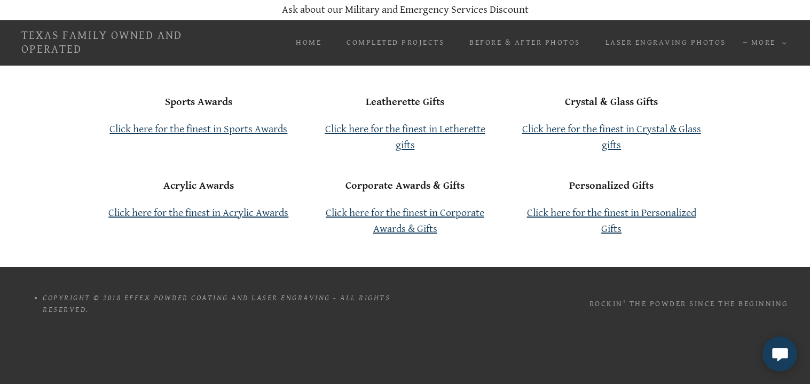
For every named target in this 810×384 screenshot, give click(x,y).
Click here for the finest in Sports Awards (198, 129)
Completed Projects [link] (395, 42)
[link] (127, 50)
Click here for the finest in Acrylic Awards (198, 213)
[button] (766, 42)
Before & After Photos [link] (524, 42)
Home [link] (308, 42)
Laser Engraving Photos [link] (665, 42)
